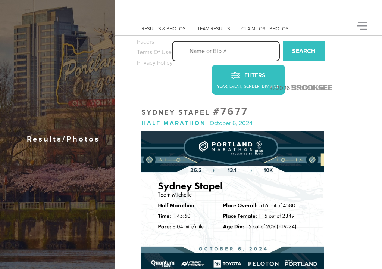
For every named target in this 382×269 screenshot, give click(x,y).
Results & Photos (163, 29)
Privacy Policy (155, 63)
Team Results (213, 29)
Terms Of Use (154, 52)
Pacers (145, 42)
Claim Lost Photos (265, 29)
